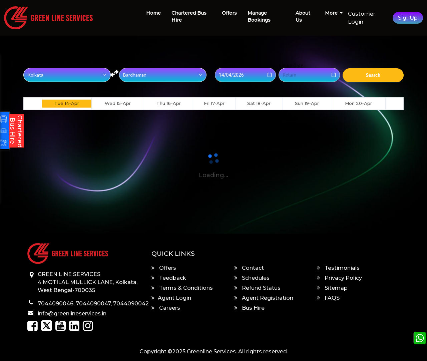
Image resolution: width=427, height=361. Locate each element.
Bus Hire (249, 308)
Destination (131, 65)
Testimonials (338, 268)
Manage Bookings (259, 16)
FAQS (328, 298)
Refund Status (257, 288)
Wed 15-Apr (118, 103)
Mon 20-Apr (358, 103)
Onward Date (228, 65)
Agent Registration (263, 298)
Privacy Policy (339, 278)
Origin (29, 65)
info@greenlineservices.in (72, 313)
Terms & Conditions (182, 288)
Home (153, 13)
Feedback (168, 278)
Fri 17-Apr (214, 103)
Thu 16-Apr (168, 103)
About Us (303, 16)
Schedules (252, 278)
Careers (165, 308)
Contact (249, 268)
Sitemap (332, 288)
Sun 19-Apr (307, 103)
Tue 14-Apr (66, 103)
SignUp (408, 18)
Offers (229, 13)
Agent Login (171, 298)
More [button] (332, 13)
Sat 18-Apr (259, 103)
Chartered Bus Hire (188, 16)
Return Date (291, 65)
